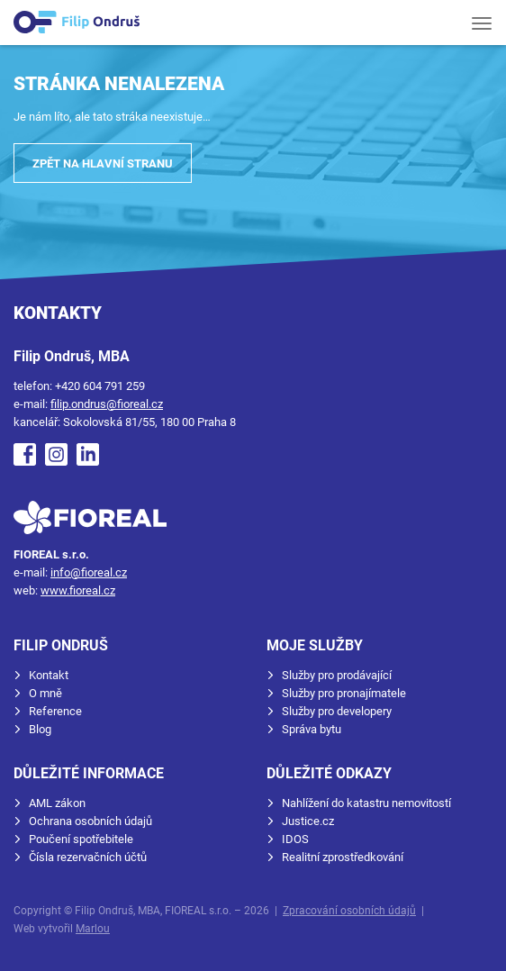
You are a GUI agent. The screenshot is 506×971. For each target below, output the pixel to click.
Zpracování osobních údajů (349, 910)
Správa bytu (311, 729)
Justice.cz (308, 821)
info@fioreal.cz (88, 572)
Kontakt (48, 675)
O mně (45, 693)
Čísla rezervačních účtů (88, 857)
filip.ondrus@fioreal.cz (106, 404)
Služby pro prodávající (337, 675)
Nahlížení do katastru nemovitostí (366, 803)
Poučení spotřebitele (81, 839)
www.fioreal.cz (78, 590)
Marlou (93, 928)
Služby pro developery (337, 711)
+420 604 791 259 (100, 386)
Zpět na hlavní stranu (102, 163)
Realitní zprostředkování (342, 857)
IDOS (295, 839)
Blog (40, 729)
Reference (55, 711)
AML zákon (57, 803)
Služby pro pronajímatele (344, 693)
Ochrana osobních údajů (90, 821)
